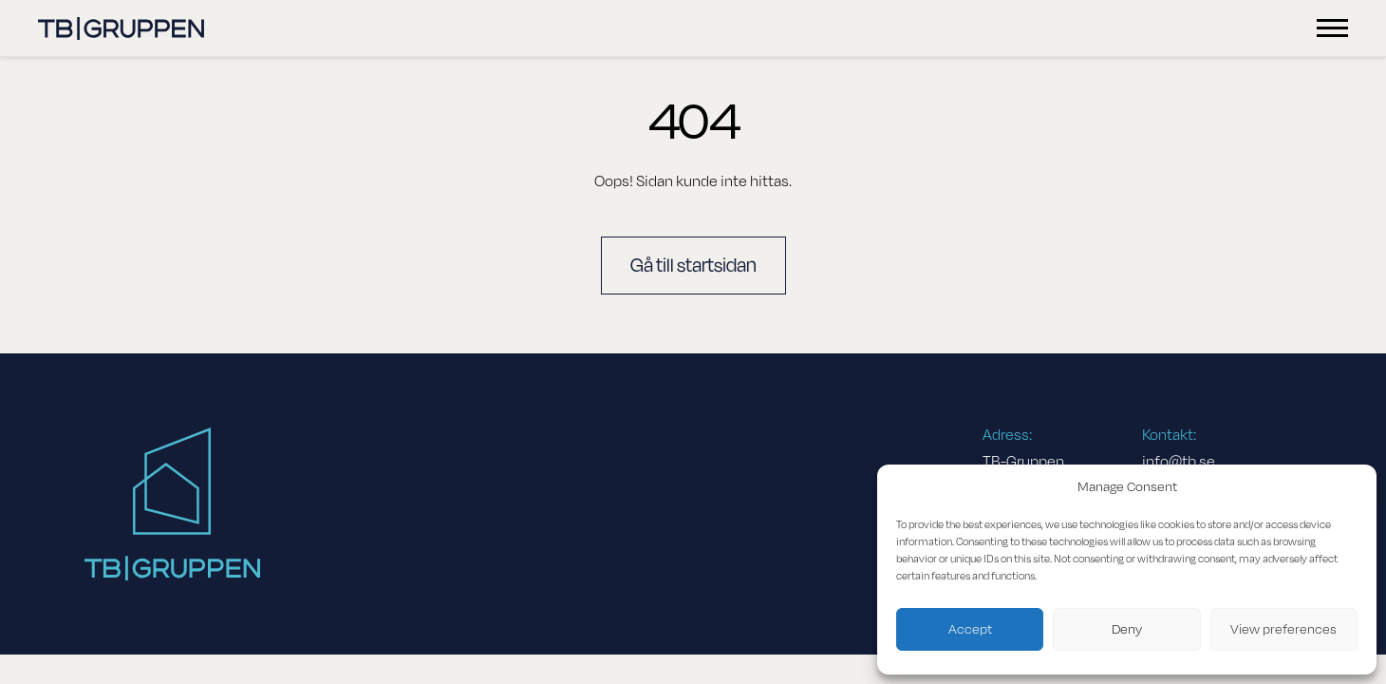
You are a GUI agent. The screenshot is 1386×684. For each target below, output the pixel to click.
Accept (970, 629)
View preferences (1283, 629)
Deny (1127, 629)
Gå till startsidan (693, 265)
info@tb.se (1178, 461)
